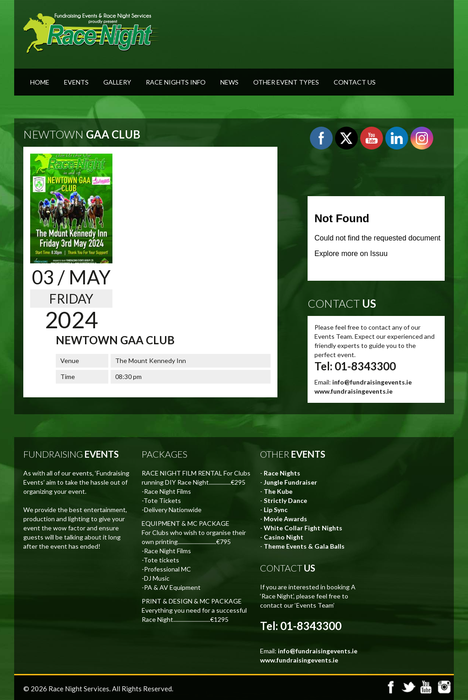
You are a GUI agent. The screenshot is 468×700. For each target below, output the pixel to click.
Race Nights (282, 473)
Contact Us (355, 82)
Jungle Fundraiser (290, 482)
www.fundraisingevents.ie (353, 391)
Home (39, 82)
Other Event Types (286, 82)
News (229, 82)
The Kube (278, 491)
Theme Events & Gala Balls (304, 546)
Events (76, 82)
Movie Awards (285, 519)
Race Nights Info (176, 82)
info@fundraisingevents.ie (372, 382)
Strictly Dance (285, 500)
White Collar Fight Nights (303, 528)
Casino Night (283, 537)
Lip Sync (275, 509)
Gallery (117, 82)
